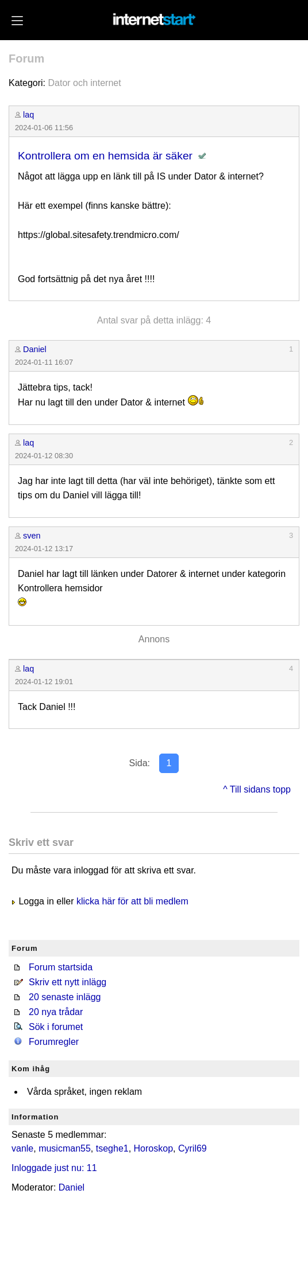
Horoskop (153, 1148)
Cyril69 (192, 1148)
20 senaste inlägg (65, 997)
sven (31, 535)
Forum (26, 58)
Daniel (35, 349)
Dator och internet (84, 83)
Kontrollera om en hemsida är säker (105, 156)
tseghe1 (112, 1148)
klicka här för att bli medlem (132, 901)
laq (28, 114)
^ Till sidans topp (257, 789)
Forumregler (54, 1042)
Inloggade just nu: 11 (54, 1168)
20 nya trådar (56, 1012)
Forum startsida (61, 967)
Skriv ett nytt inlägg (67, 982)
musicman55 (64, 1148)
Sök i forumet (56, 1027)
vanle (22, 1148)
